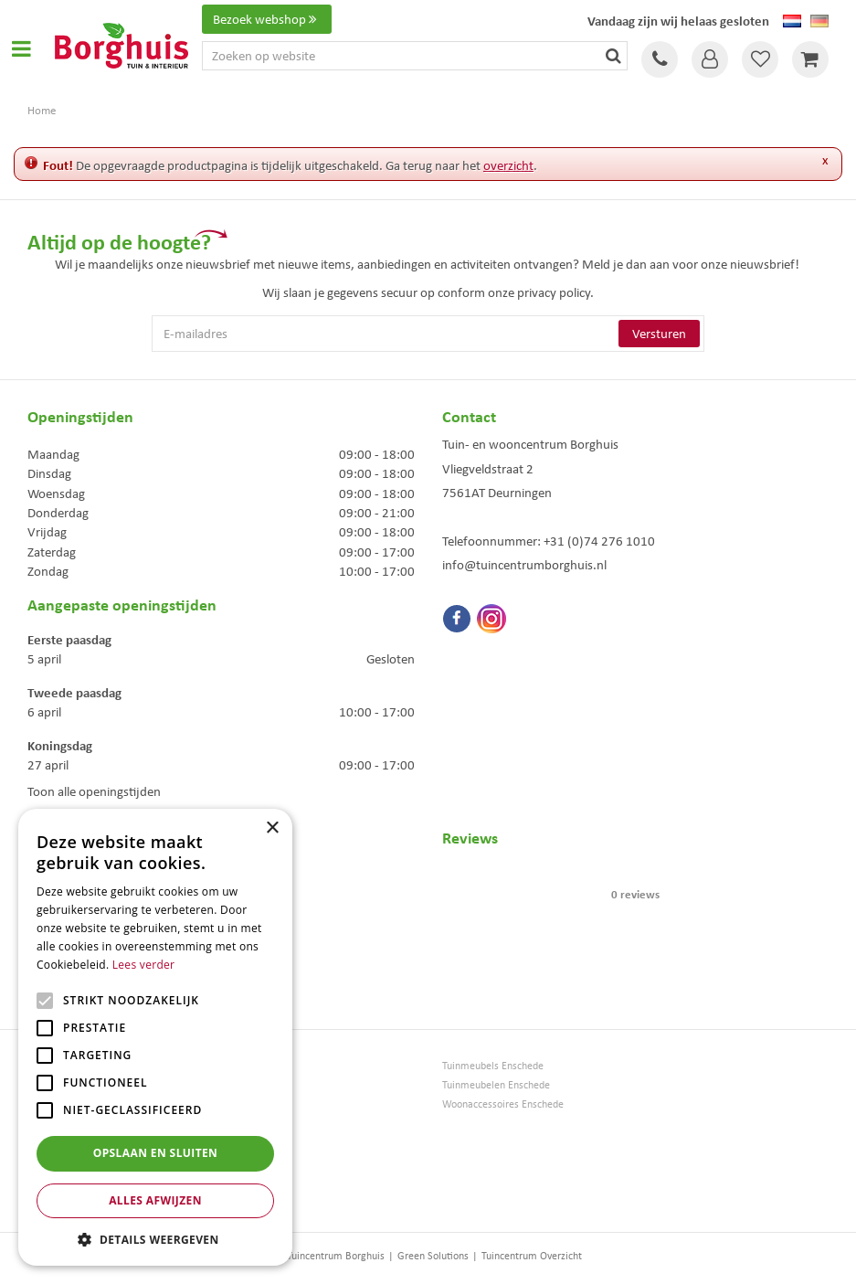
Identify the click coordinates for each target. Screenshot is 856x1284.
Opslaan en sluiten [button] (155, 1153)
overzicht (508, 165)
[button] (155, 1238)
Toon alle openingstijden (94, 791)
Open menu (21, 48)
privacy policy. (555, 292)
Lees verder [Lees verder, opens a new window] (143, 964)
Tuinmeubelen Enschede (496, 1085)
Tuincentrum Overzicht (531, 1255)
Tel (659, 59)
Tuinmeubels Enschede (493, 1066)
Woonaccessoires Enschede (503, 1104)
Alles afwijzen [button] (155, 1200)
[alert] (155, 1037)
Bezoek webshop (267, 19)
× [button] (272, 828)
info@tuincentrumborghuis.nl (524, 565)
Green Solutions (433, 1255)
